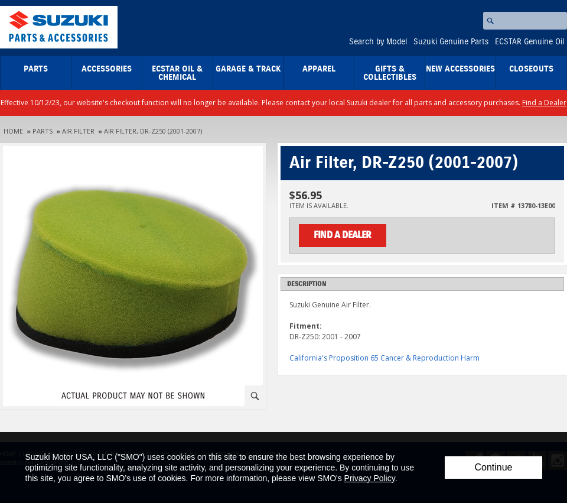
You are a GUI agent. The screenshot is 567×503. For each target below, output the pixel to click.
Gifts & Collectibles (389, 73)
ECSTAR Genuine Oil (529, 42)
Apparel (318, 69)
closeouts (531, 69)
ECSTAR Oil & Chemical (177, 73)
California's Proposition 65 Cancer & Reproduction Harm (384, 358)
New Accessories (460, 69)
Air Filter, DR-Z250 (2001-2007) (153, 130)
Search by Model (378, 42)
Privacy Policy (369, 478)
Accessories (107, 69)
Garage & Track (248, 69)
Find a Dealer (544, 103)
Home (13, 130)
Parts (36, 69)
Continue (493, 467)
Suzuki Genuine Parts (450, 42)
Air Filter (78, 130)
